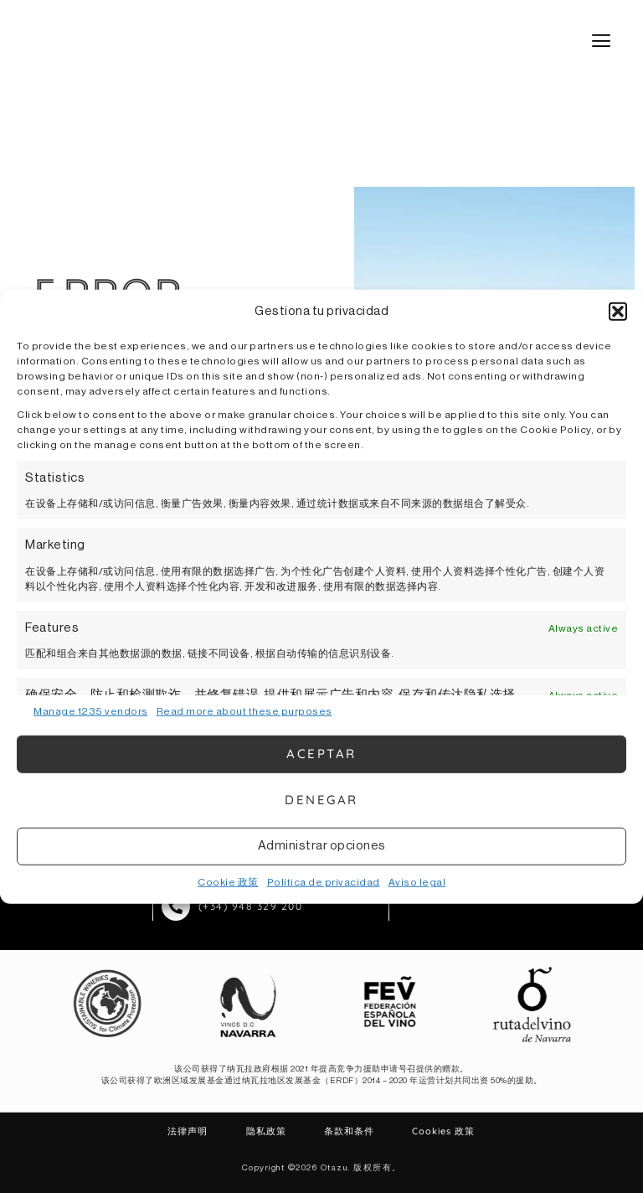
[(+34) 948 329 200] (176, 905)
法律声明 (213, 1130)
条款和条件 (342, 1130)
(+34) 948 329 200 (250, 905)
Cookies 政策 (419, 1130)
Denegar (321, 800)
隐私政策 (275, 1130)
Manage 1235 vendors (90, 710)
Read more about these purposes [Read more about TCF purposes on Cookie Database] (244, 710)
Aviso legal (417, 881)
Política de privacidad (323, 881)
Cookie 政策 (228, 881)
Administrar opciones (322, 845)
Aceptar (321, 754)
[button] (618, 311)
